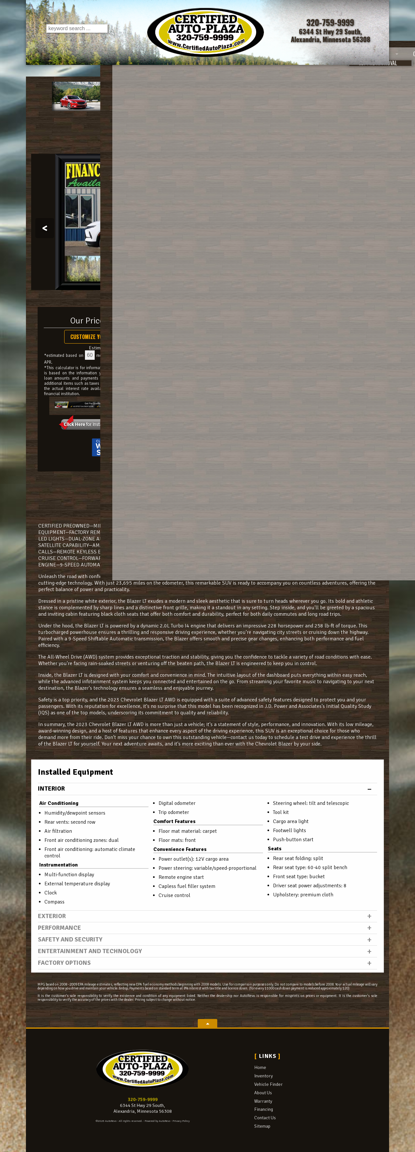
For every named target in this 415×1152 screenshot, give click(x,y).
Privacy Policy (181, 1121)
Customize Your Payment (100, 337)
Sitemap (262, 1126)
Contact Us (265, 1118)
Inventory (263, 1076)
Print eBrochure (331, 366)
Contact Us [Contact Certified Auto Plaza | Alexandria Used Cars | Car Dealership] (361, 71)
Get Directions (331, 352)
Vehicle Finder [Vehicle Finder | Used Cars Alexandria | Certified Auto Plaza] (147, 71)
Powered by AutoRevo (157, 1121)
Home (260, 1067)
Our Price (87, 321)
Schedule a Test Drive (331, 338)
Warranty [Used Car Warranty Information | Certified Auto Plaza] (252, 71)
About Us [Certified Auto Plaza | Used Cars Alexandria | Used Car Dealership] (202, 71)
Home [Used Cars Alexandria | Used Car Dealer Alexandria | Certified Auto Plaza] (46, 71)
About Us (263, 1093)
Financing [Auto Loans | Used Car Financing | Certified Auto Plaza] (304, 71)
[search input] (76, 32)
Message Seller (331, 310)
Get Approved (331, 380)
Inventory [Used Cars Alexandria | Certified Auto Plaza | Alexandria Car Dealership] (91, 71)
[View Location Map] (331, 35)
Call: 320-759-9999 (331, 324)
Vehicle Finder (268, 1084)
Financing (263, 1109)
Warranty (263, 1101)
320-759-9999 (143, 1099)
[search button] (112, 32)
